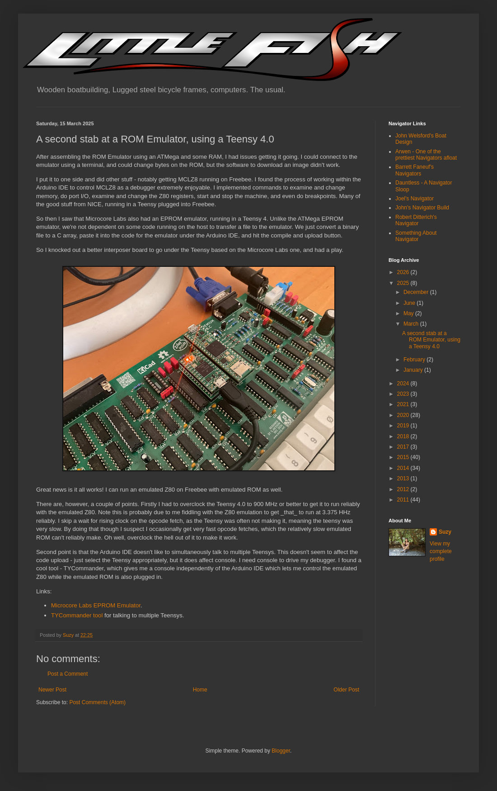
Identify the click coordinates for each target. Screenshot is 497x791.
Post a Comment (67, 674)
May (409, 313)
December (416, 292)
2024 (404, 383)
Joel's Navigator (414, 198)
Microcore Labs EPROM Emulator (96, 605)
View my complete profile (441, 551)
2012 (404, 489)
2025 (404, 283)
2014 (404, 468)
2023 (404, 394)
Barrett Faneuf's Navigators (414, 170)
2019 (404, 425)
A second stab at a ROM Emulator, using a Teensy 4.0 (431, 340)
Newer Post (52, 690)
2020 (404, 415)
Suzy (445, 532)
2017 (404, 447)
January (413, 370)
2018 (404, 436)
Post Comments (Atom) (97, 702)
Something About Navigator (415, 236)
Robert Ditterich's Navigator (416, 220)
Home (200, 690)
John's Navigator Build (422, 207)
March (411, 324)
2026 (404, 272)
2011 (404, 500)
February (415, 359)
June (410, 303)
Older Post (346, 690)
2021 (404, 404)
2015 (404, 457)
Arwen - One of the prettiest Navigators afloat (426, 154)
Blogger (281, 751)
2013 (404, 478)
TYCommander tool (77, 615)
